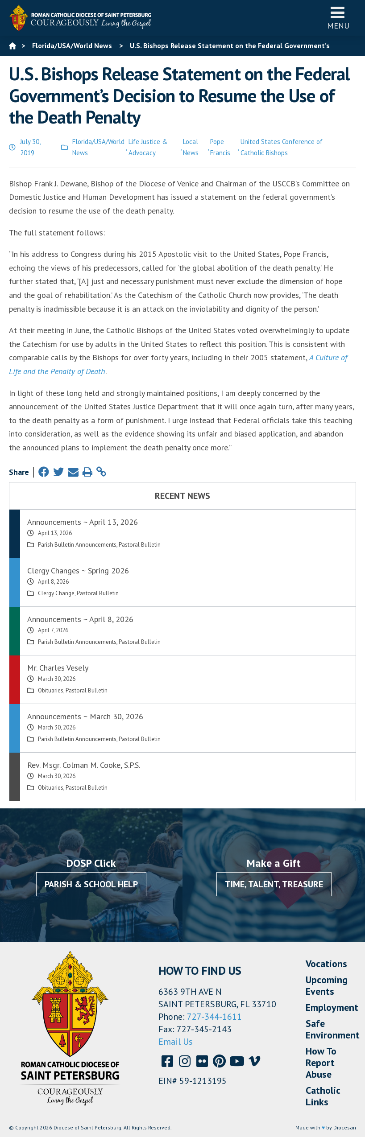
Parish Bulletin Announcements (77, 544)
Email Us (175, 1041)
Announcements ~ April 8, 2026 (80, 619)
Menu (338, 17)
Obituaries (50, 690)
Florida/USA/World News (98, 147)
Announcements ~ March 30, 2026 (85, 716)
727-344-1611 (214, 1016)
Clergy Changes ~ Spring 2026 (78, 570)
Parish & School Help (91, 884)
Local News (191, 147)
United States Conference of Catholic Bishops (282, 147)
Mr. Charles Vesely (57, 668)
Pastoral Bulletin (140, 544)
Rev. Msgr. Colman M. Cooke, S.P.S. (83, 765)
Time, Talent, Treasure (274, 884)
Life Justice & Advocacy (148, 147)
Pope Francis (220, 147)
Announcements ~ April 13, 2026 (82, 522)
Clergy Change (56, 593)
